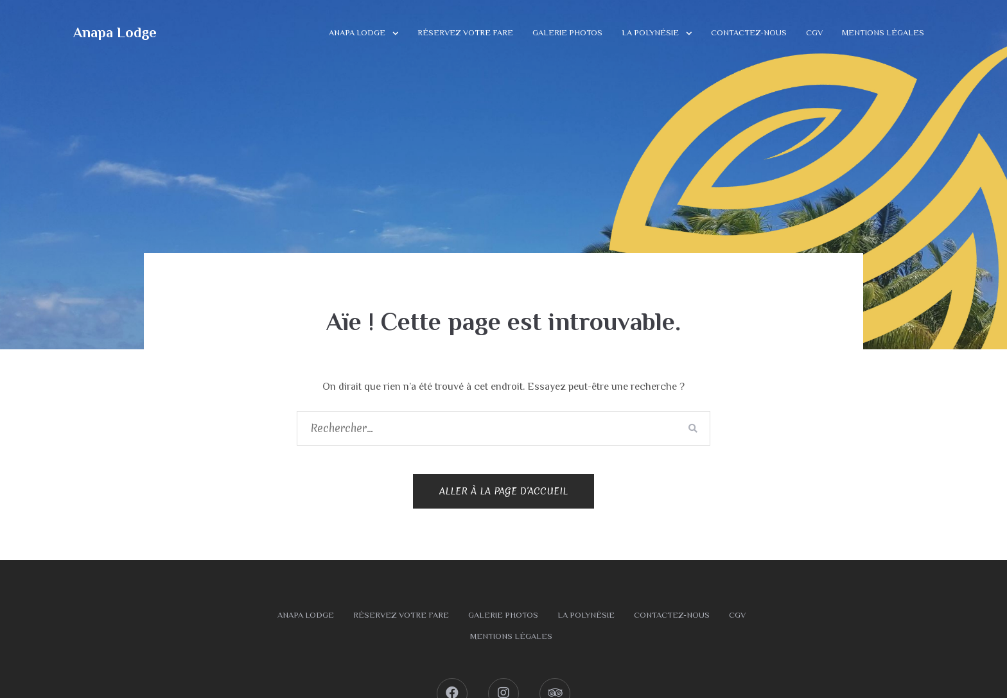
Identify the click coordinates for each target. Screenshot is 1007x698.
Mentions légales (883, 32)
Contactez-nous (749, 32)
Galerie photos (567, 32)
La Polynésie (650, 32)
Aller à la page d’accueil (503, 491)
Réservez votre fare (465, 32)
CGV (814, 32)
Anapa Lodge (115, 32)
